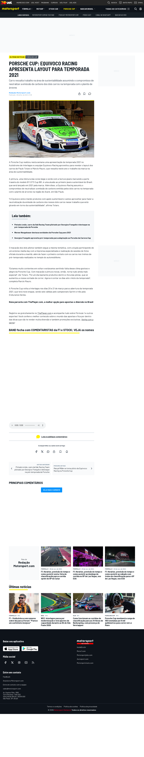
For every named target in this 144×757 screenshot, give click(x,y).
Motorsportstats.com (85, 663)
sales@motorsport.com (12, 689)
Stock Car (53, 9)
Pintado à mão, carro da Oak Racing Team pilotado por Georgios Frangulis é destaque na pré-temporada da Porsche (52, 225)
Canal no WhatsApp (103, 15)
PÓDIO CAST (87, 15)
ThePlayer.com (44, 313)
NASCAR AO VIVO (120, 15)
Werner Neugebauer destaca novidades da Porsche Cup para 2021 (42, 232)
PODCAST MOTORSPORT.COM (68, 15)
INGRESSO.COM (22, 3)
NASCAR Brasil (86, 9)
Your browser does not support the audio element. (27, 425)
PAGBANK (45, 3)
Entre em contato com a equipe (14, 685)
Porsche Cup (69, 9)
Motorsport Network (62, 710)
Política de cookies (71, 706)
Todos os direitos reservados (84, 710)
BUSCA (112, 2)
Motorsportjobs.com (84, 655)
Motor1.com (81, 651)
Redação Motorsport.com (19, 93)
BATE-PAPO (125, 2)
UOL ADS (72, 3)
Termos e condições (54, 706)
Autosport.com (82, 659)
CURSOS (54, 3)
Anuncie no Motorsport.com (13, 681)
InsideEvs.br (81, 647)
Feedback (6, 677)
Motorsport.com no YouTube (43, 15)
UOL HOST (35, 3)
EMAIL (138, 2)
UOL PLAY (63, 3)
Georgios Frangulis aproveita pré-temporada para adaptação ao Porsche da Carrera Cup (52, 238)
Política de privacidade (88, 706)
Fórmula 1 (26, 9)
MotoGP (39, 9)
